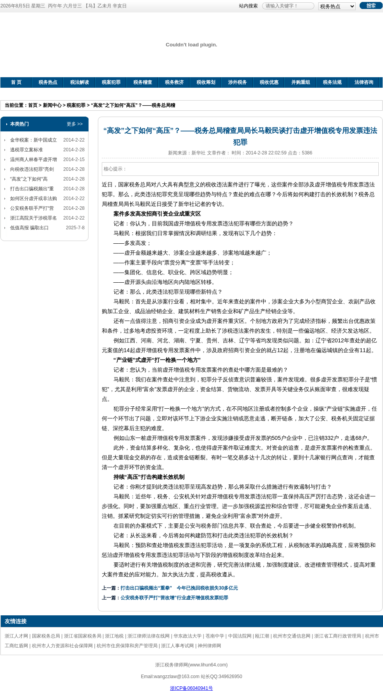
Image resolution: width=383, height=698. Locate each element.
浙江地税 (114, 636)
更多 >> (75, 124)
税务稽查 (142, 82)
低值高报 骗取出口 (29, 227)
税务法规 (332, 82)
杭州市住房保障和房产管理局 (127, 645)
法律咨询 (364, 82)
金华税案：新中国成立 (33, 140)
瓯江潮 (262, 636)
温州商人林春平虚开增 (33, 159)
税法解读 (79, 82)
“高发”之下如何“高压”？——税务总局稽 (133, 105)
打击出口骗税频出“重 (32, 188)
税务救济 (174, 82)
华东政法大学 (188, 636)
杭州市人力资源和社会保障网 (62, 645)
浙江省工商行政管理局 (337, 636)
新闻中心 (52, 105)
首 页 (16, 82)
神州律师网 (209, 645)
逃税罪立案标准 (26, 149)
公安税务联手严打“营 (32, 208)
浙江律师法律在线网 (149, 636)
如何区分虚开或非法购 (33, 198)
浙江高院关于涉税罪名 (33, 218)
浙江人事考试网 (177, 645)
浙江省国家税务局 (82, 636)
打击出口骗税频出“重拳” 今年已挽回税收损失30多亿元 (179, 588)
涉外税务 (237, 82)
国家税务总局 (46, 636)
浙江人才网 (16, 636)
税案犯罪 (111, 82)
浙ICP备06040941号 (191, 688)
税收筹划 (206, 82)
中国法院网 (240, 636)
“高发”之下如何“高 (29, 179)
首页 (32, 105)
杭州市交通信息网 (291, 636)
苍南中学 (215, 636)
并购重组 (300, 82)
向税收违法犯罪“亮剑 (32, 169)
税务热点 (48, 82)
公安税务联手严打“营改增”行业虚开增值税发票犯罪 (174, 598)
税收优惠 (269, 82)
